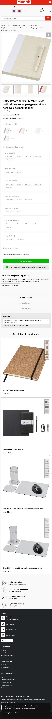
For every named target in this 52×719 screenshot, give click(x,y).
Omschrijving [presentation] (26, 303)
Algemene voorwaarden (8, 677)
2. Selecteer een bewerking (13, 147)
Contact (3, 665)
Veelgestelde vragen (7, 656)
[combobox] (23, 18)
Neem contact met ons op (10, 285)
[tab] (26, 297)
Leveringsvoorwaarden (8, 679)
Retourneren (5, 667)
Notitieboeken (32, 25)
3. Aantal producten (10, 248)
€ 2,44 (7, 512)
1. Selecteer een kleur (11, 124)
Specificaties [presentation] (26, 308)
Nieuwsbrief (4, 653)
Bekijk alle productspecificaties (13, 118)
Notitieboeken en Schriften (17, 25)
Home (3, 25)
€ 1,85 (7, 571)
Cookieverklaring (6, 682)
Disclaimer (4, 688)
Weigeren (17, 712)
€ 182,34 (8, 452)
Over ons (3, 650)
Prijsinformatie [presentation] (26, 297)
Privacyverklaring (6, 685)
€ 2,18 (7, 393)
